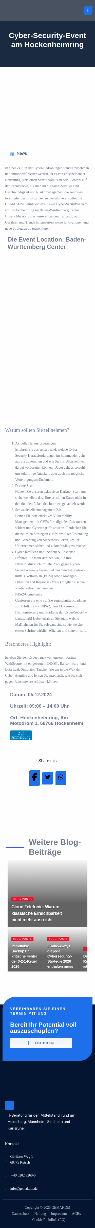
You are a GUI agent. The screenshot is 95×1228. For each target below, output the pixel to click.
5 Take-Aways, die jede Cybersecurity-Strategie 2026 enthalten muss (60, 956)
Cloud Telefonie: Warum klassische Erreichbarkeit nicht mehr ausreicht (36, 913)
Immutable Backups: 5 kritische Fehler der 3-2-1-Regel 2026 (24, 956)
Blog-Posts (22, 899)
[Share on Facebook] (34, 778)
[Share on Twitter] (47, 778)
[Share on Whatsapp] (60, 778)
